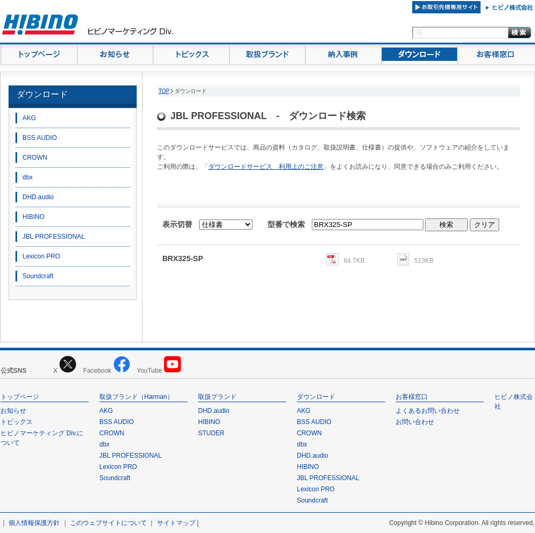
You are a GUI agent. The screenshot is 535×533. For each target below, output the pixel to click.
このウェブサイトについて (108, 523)
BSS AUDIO (39, 138)
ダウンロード (42, 94)
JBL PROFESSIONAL (53, 236)
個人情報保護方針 (34, 523)
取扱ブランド (217, 397)
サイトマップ (176, 523)
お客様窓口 (412, 397)
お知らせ (13, 410)
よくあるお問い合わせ (428, 410)
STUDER (211, 433)
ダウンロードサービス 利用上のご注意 (266, 166)
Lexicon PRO (41, 256)
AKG (29, 118)
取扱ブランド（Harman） (136, 397)
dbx (27, 177)
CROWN (35, 157)
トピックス (17, 422)
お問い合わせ (415, 422)
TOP (164, 91)
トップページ (20, 397)
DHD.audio (38, 197)
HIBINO (33, 217)
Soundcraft (37, 276)
